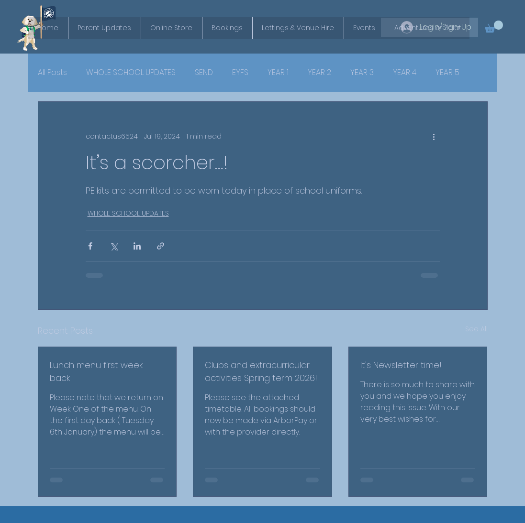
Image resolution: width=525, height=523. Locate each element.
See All (476, 329)
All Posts (52, 72)
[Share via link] (160, 246)
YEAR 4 (404, 72)
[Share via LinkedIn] (137, 246)
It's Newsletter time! (401, 365)
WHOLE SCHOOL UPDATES (131, 72)
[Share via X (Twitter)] (113, 246)
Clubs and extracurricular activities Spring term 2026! (261, 371)
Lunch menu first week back (96, 371)
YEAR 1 (278, 72)
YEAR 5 (447, 72)
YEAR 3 (362, 72)
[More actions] (434, 136)
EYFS (240, 72)
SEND (204, 72)
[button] (494, 27)
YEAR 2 (319, 72)
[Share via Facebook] (90, 246)
